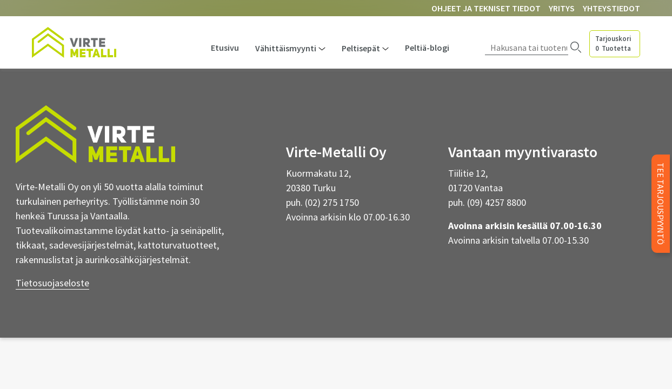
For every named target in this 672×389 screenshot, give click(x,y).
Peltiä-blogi (427, 47)
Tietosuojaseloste (52, 283)
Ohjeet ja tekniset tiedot (486, 8)
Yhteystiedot (611, 8)
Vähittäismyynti (285, 48)
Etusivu (225, 47)
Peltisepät (361, 48)
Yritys (562, 8)
